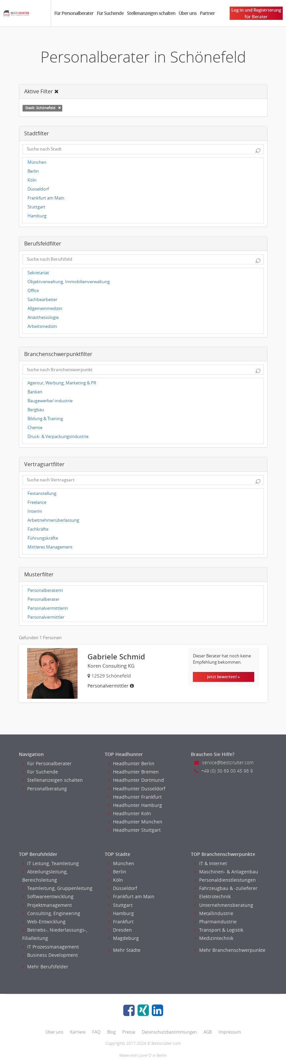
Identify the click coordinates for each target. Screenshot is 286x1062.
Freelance (37, 502)
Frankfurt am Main (46, 198)
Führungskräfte (43, 538)
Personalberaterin (45, 590)
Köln (32, 180)
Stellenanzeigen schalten (151, 13)
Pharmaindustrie (215, 921)
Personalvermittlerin (48, 608)
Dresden (120, 930)
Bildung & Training (45, 418)
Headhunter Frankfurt (135, 797)
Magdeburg (123, 938)
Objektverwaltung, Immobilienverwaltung (69, 282)
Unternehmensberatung (223, 905)
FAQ (96, 1032)
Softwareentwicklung (48, 896)
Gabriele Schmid (116, 657)
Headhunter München (135, 822)
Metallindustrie (213, 913)
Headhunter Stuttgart (134, 830)
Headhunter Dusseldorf (136, 788)
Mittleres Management (50, 547)
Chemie (35, 427)
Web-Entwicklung (44, 921)
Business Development (50, 955)
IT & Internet (210, 863)
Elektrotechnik (212, 896)
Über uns (188, 13)
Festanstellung (42, 493)
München (37, 162)
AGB (207, 1032)
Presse (128, 1032)
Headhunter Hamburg (135, 805)
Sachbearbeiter (42, 299)
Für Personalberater (73, 13)
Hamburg (37, 216)
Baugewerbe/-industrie (50, 401)
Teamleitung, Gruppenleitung (57, 888)
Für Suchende (110, 13)
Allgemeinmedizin (45, 308)
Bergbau (36, 410)
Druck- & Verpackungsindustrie (58, 436)
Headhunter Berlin (131, 763)
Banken (35, 392)
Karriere (78, 1032)
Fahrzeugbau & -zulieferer (225, 888)
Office (33, 290)
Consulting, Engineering (51, 913)
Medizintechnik (213, 938)
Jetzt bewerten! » (223, 677)
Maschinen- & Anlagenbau (226, 871)
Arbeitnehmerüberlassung (53, 520)
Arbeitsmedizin (42, 326)
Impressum (229, 1032)
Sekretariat (38, 273)
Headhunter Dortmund (136, 780)
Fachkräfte (38, 529)
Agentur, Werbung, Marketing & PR (62, 383)
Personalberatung (44, 788)
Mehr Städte (124, 950)
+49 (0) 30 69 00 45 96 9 (223, 771)
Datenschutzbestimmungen (169, 1032)
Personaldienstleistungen (225, 880)
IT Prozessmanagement (50, 947)
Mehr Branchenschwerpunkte (229, 950)
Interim (35, 511)
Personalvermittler (46, 617)
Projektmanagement (47, 905)
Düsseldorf (38, 189)
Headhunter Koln (129, 813)
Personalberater (43, 599)
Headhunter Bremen (133, 772)
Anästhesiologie (43, 317)
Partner (207, 13)
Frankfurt (121, 921)
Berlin (33, 171)
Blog (111, 1032)
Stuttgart (36, 207)
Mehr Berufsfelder (45, 966)
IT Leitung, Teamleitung (50, 863)
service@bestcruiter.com (224, 762)
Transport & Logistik (218, 930)
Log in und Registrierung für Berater (256, 13)
